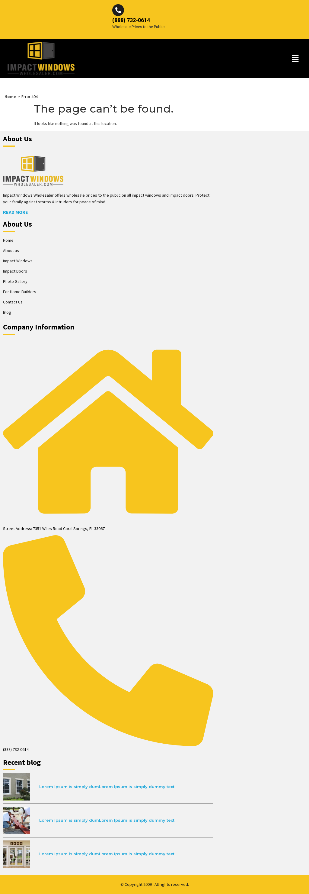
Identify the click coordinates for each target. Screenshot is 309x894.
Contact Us (13, 302)
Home (10, 97)
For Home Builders (19, 292)
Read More (15, 212)
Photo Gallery (15, 281)
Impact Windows (18, 261)
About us (11, 251)
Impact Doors (15, 271)
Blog (7, 312)
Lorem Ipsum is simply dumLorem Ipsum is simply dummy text (106, 786)
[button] (295, 59)
